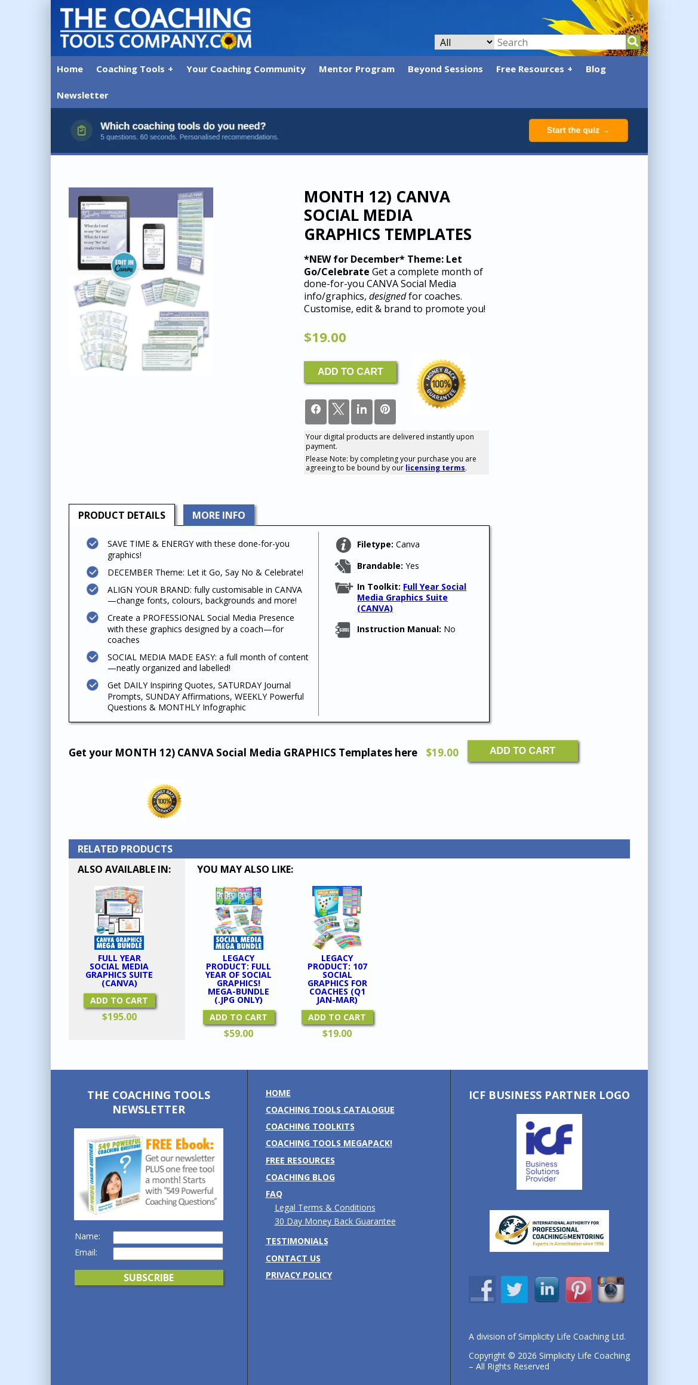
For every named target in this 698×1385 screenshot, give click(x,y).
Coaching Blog (300, 1177)
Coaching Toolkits (310, 1126)
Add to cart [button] (119, 1000)
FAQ (274, 1193)
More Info (218, 515)
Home (70, 69)
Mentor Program (357, 69)
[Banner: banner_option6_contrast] (349, 149)
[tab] (122, 515)
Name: (87, 1236)
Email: (86, 1252)
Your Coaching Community (246, 69)
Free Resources (530, 69)
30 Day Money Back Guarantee (335, 1221)
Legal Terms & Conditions (325, 1207)
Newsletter (83, 95)
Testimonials (297, 1240)
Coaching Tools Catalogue (330, 1109)
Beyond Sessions (445, 69)
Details (121, 515)
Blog (596, 69)
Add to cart (350, 372)
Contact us (293, 1258)
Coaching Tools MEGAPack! (329, 1143)
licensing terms (435, 468)
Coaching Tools (130, 69)
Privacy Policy (299, 1275)
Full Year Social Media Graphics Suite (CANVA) (411, 597)
